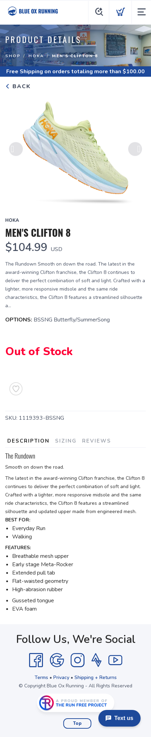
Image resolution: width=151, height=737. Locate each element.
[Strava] (96, 660)
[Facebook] (36, 660)
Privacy (61, 677)
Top (77, 723)
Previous (16, 150)
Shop (12, 56)
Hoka (36, 56)
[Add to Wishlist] (16, 388)
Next (135, 150)
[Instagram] (77, 660)
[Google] (56, 660)
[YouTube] (115, 660)
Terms (41, 677)
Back (18, 86)
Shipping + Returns (95, 677)
